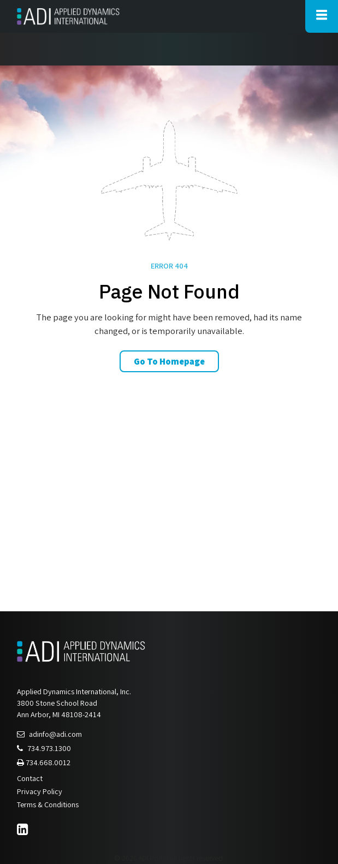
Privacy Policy (39, 791)
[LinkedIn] (24, 831)
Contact (30, 778)
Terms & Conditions (48, 804)
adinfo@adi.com (49, 734)
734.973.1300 (44, 748)
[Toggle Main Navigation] (321, 16)
